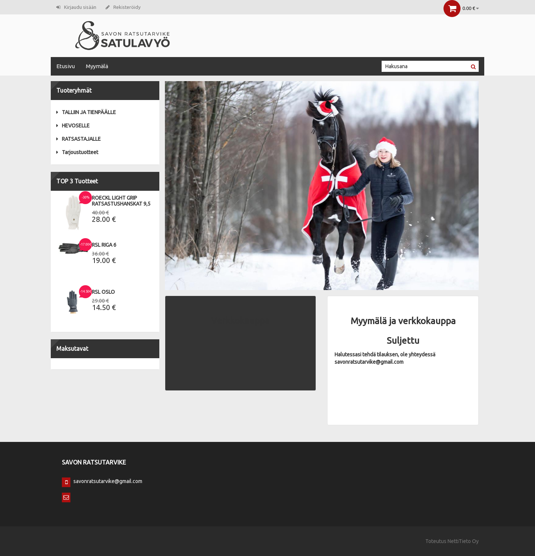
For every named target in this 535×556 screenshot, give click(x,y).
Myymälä (97, 66)
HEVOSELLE (73, 126)
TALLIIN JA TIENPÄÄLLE (86, 112)
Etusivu (65, 66)
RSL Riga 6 (104, 245)
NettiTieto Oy (463, 541)
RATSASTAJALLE (78, 139)
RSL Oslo (103, 292)
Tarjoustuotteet (77, 152)
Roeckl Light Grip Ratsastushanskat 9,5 (121, 201)
